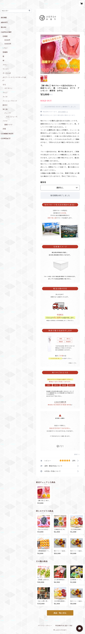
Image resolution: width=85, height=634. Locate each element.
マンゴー (6, 69)
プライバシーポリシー (45, 625)
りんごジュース (11, 117)
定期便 (5, 36)
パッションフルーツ (10, 101)
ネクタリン (8, 88)
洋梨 (4, 129)
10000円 (7, 44)
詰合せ (5, 105)
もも (4, 85)
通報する (77, 454)
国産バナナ (8, 125)
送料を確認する (63, 112)
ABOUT (4, 22)
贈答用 (43, 182)
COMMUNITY (7, 134)
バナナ (5, 121)
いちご (5, 48)
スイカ (5, 97)
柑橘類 (5, 52)
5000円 (7, 40)
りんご (5, 92)
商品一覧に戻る (60, 613)
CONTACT (6, 139)
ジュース (7, 113)
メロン (5, 65)
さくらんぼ (7, 73)
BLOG (3, 27)
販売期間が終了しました (60, 195)
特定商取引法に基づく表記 (63, 625)
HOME (4, 18)
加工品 (5, 109)
